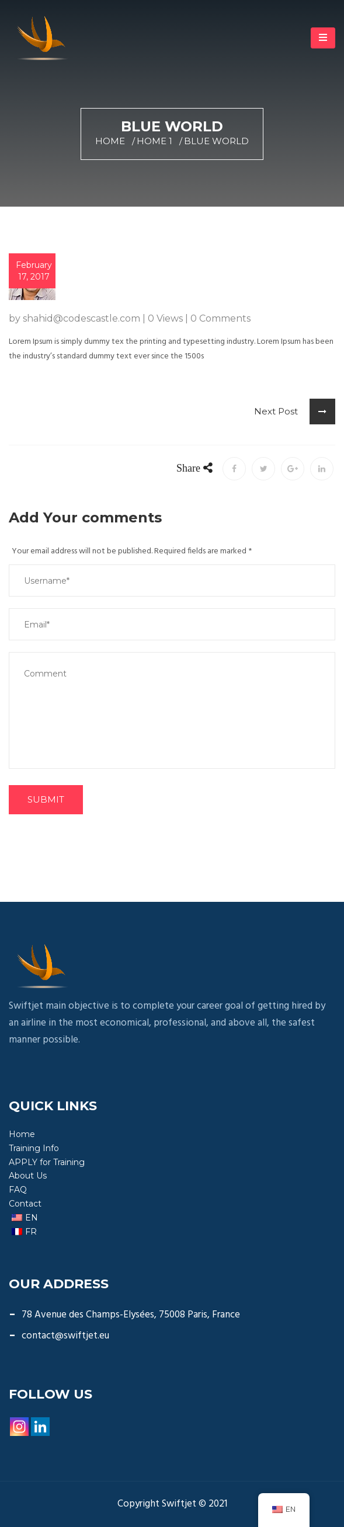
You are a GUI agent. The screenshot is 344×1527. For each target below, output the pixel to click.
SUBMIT (45, 799)
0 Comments (220, 318)
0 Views (165, 318)
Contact (25, 1203)
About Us (28, 1175)
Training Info (34, 1148)
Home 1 (154, 141)
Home (110, 141)
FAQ (18, 1189)
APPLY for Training (47, 1162)
